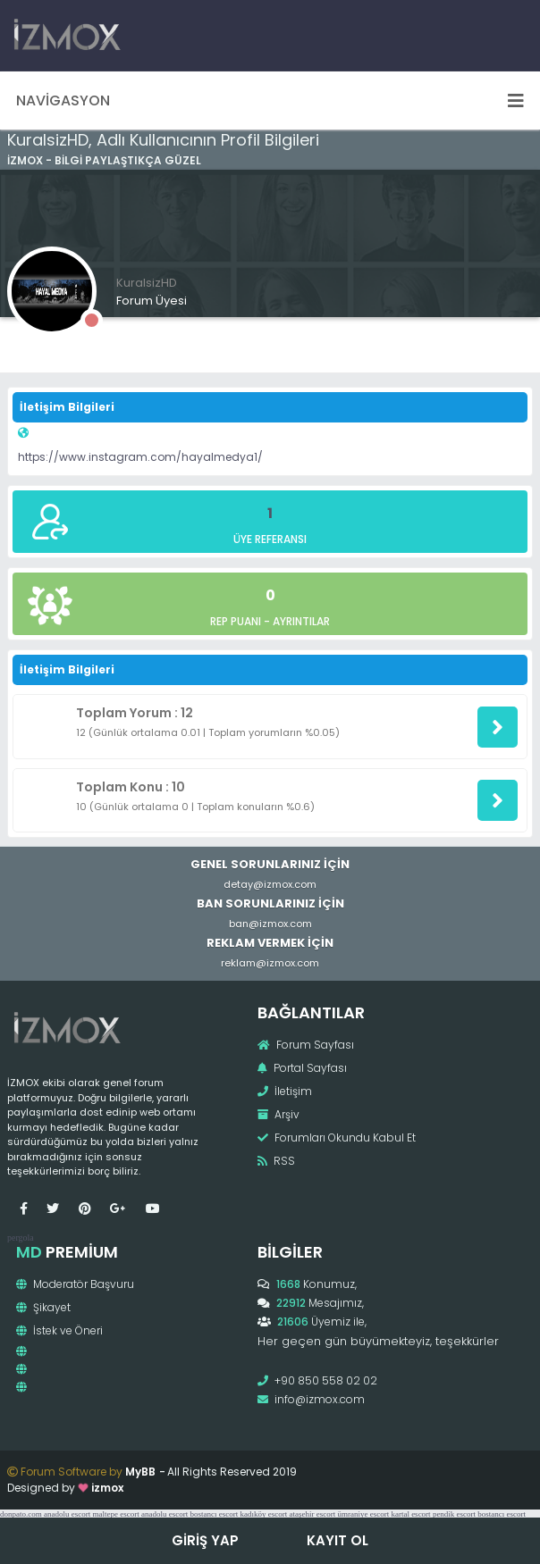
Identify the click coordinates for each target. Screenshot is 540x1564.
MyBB (140, 1471)
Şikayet (43, 1307)
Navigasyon (270, 100)
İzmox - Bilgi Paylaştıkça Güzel (104, 160)
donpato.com (21, 1514)
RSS (276, 1160)
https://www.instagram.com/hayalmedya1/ (140, 456)
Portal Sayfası (302, 1067)
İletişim (284, 1091)
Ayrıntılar (301, 621)
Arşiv (278, 1114)
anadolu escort (67, 1514)
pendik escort (454, 1514)
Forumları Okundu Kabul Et (336, 1137)
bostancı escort (214, 1514)
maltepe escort (115, 1514)
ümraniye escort (363, 1514)
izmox (107, 1487)
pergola (20, 1237)
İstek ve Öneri (59, 1330)
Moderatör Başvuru (75, 1284)
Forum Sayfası (305, 1044)
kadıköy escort (263, 1514)
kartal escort (410, 1514)
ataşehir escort (312, 1514)
